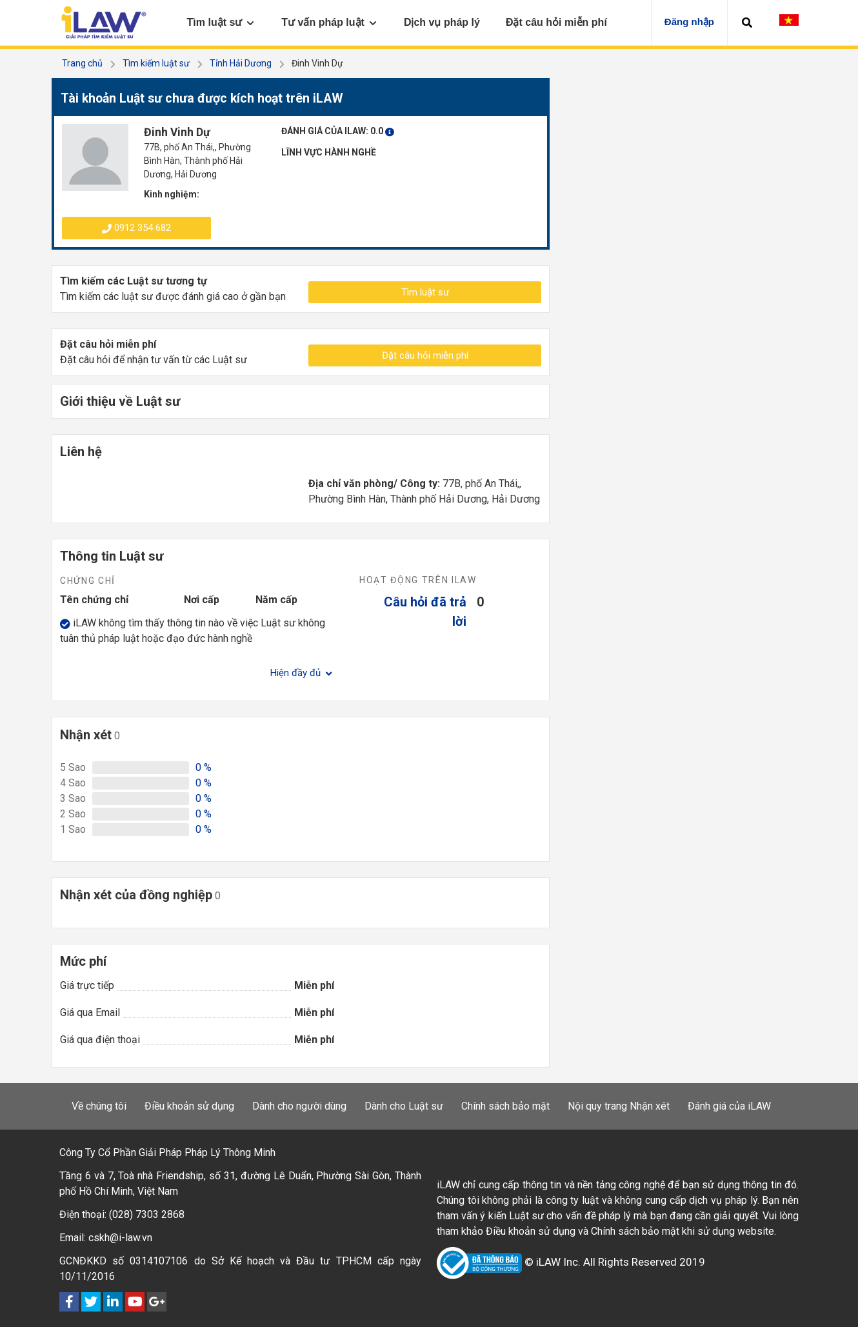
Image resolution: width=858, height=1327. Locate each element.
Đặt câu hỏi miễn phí (425, 355)
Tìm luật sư (425, 292)
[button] (747, 22)
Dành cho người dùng (299, 1106)
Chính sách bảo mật (505, 1106)
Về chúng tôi (99, 1106)
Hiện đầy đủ (301, 673)
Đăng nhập (689, 21)
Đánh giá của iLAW (729, 1106)
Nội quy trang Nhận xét (619, 1106)
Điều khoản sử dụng (189, 1106)
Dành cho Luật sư (403, 1106)
